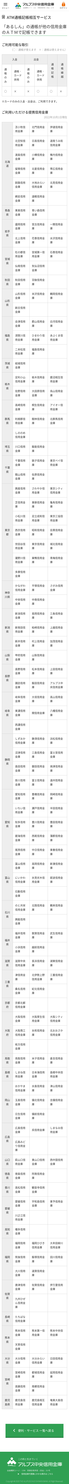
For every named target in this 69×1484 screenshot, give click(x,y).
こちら (50, 1473)
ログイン (63, 7)
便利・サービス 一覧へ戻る (36, 1430)
